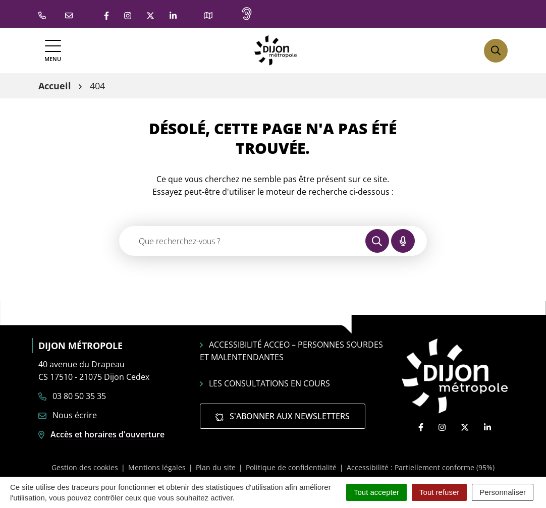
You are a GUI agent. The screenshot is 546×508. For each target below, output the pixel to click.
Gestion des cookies (84, 467)
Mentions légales (157, 467)
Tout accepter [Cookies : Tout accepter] (376, 492)
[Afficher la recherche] (496, 51)
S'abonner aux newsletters (282, 416)
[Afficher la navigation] (52, 51)
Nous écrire (67, 415)
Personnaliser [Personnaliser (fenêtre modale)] (502, 492)
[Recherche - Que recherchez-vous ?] (243, 241)
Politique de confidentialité (291, 467)
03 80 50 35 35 (72, 396)
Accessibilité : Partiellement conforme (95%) (421, 467)
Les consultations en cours (265, 383)
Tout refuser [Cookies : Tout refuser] (439, 492)
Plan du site (216, 467)
